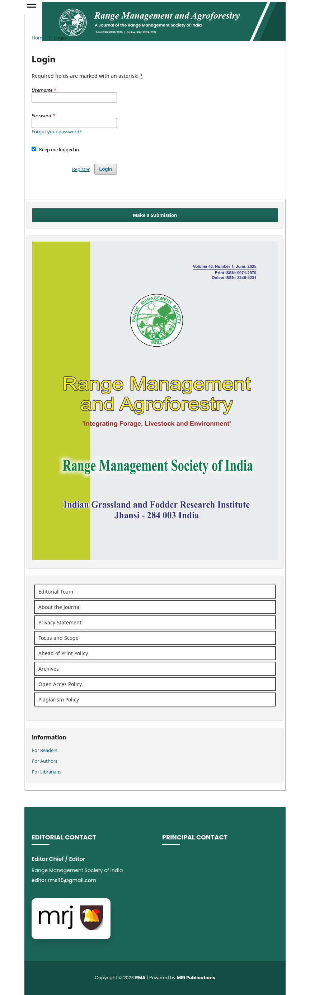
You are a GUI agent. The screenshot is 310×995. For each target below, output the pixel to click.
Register (81, 169)
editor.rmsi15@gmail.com (64, 880)
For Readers (44, 750)
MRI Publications (196, 978)
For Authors (44, 761)
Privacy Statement (59, 622)
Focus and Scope (58, 637)
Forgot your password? (57, 131)
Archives (48, 668)
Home (38, 37)
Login (105, 169)
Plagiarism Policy (58, 699)
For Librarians (46, 771)
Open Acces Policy (60, 684)
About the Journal (59, 607)
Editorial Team (55, 591)
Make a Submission (155, 215)
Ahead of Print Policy (63, 653)
